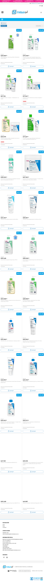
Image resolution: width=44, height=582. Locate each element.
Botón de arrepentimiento (24, 570)
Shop (4, 526)
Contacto (4, 527)
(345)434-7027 (5, 532)
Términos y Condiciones (27, 566)
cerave (3, 23)
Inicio (4, 524)
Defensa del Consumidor (37, 570)
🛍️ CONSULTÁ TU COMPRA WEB (36, 3)
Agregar (11, 66)
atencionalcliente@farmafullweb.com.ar (11, 534)
